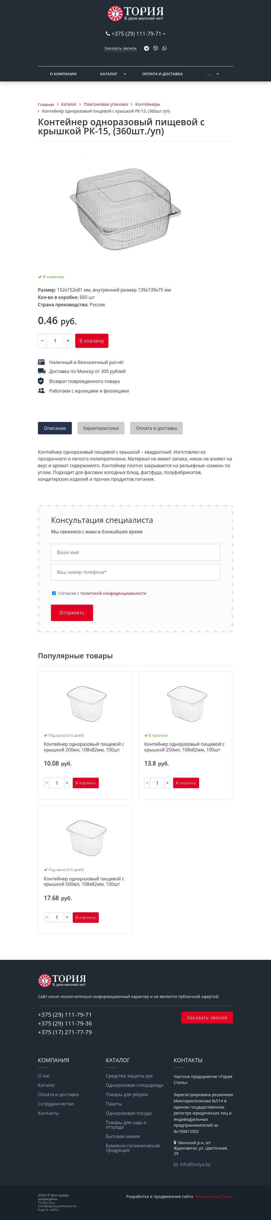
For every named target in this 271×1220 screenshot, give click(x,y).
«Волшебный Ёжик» (213, 1196)
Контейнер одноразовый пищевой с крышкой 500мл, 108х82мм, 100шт (84, 881)
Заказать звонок (120, 48)
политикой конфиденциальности (113, 593)
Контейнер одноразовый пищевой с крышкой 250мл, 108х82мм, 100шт (184, 747)
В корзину (91, 341)
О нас (44, 1076)
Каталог (108, 73)
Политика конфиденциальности (57, 1204)
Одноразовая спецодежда (134, 1085)
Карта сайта (48, 1209)
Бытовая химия (123, 1136)
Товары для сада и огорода (126, 1124)
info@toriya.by (195, 1164)
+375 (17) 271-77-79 (65, 1032)
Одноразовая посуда (129, 1113)
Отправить (71, 612)
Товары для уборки (127, 1094)
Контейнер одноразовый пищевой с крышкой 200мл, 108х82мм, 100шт (84, 747)
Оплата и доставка (162, 73)
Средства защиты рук (129, 1076)
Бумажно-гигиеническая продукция (133, 1147)
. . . (209, 73)
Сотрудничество (56, 1104)
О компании (63, 73)
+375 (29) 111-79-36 (65, 1023)
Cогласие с (102, 593)
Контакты (48, 1113)
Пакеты (114, 1104)
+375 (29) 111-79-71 (136, 33)
